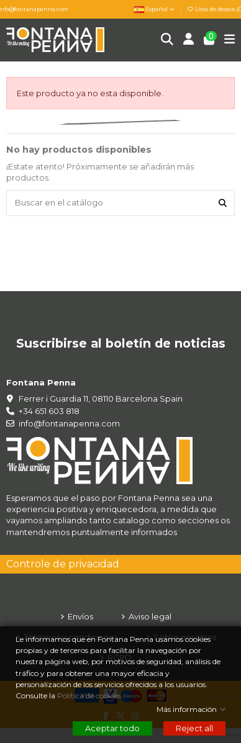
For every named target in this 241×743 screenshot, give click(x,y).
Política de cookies (90, 695)
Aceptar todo (112, 728)
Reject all (194, 728)
